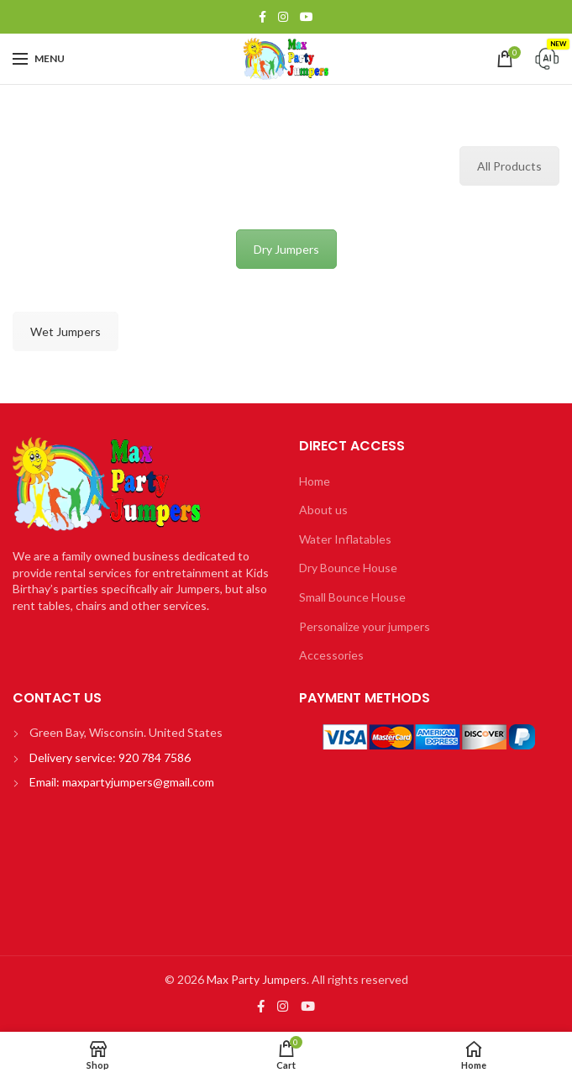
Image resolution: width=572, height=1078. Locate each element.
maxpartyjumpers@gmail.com (138, 782)
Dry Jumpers (286, 249)
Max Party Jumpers (257, 979)
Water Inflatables (345, 539)
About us (323, 509)
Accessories (331, 655)
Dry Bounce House (348, 567)
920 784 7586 (153, 757)
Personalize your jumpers (364, 626)
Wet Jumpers (65, 331)
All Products (509, 166)
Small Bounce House (352, 597)
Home (314, 481)
